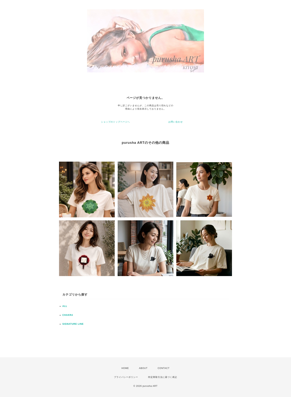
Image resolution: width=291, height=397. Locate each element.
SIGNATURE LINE (73, 324)
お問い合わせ (175, 122)
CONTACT (163, 368)
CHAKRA (67, 315)
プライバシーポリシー (126, 377)
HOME (125, 368)
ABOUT (143, 368)
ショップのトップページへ (115, 122)
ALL (64, 306)
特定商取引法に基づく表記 (162, 377)
